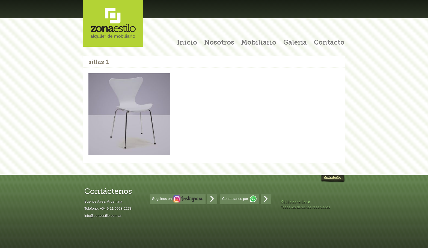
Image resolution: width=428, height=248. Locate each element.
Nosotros (219, 43)
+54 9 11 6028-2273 (116, 208)
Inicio (187, 43)
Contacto (329, 43)
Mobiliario (258, 43)
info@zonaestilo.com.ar (102, 216)
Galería (295, 43)
